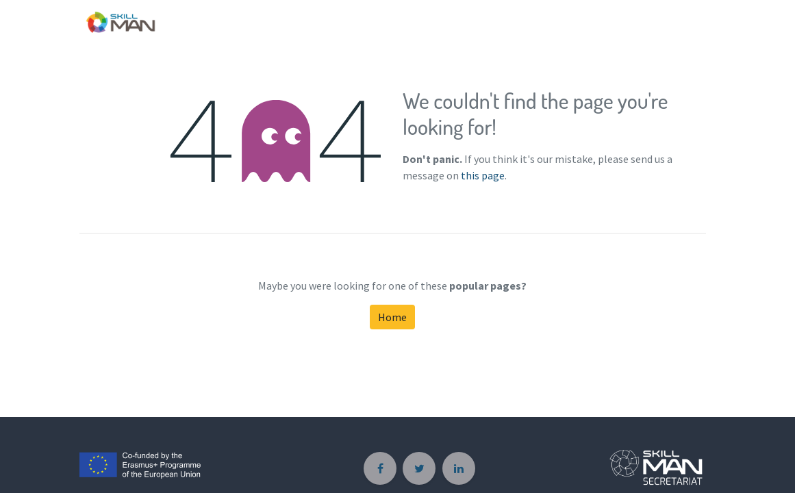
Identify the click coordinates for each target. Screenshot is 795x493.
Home (392, 317)
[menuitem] (690, 19)
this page (483, 175)
